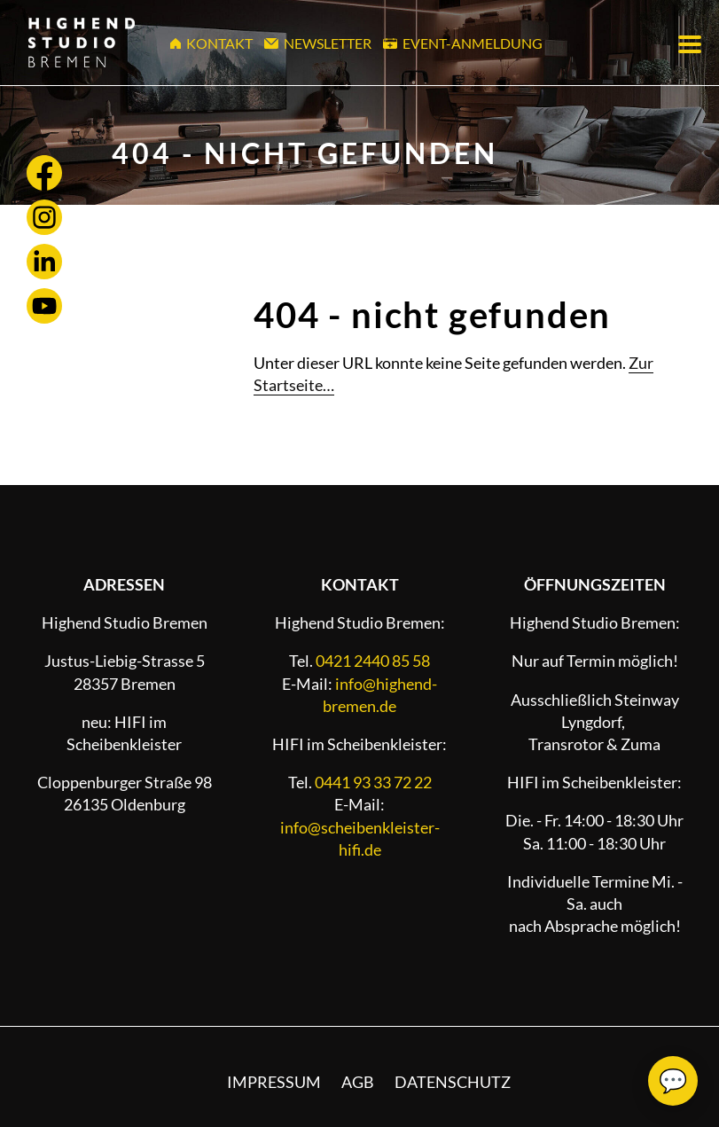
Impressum (274, 1082)
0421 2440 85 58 (373, 660)
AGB (357, 1082)
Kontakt (211, 43)
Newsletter (317, 43)
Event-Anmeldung (463, 43)
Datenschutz (453, 1082)
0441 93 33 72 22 (373, 782)
